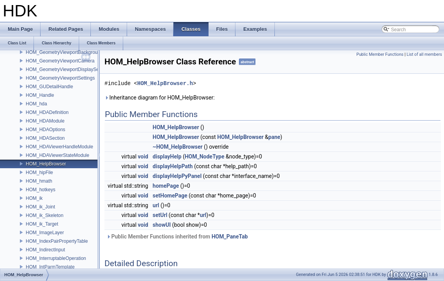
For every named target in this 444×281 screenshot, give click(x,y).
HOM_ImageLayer (45, 232)
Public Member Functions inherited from (177, 236)
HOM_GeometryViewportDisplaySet (63, 69)
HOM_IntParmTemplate (50, 267)
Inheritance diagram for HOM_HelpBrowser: (159, 97)
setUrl (160, 215)
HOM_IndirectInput (45, 250)
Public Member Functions (379, 54)
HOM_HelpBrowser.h (165, 83)
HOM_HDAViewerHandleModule (59, 146)
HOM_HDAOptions (45, 129)
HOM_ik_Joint (40, 207)
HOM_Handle (40, 95)
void (143, 156)
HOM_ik (34, 198)
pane (274, 137)
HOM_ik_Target (42, 224)
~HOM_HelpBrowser (178, 147)
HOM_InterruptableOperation (56, 258)
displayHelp (167, 156)
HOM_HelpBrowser (46, 164)
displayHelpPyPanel (177, 176)
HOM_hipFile (39, 172)
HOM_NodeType (205, 156)
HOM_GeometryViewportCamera (60, 61)
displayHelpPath (173, 166)
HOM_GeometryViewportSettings (60, 78)
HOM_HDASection (45, 138)
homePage (166, 186)
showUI (162, 225)
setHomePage (170, 195)
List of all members (424, 54)
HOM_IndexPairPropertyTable (57, 241)
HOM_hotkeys (40, 189)
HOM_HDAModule (45, 121)
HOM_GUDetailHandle (49, 86)
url (156, 205)
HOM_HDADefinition (47, 112)
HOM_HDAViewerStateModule (57, 155)
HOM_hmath (39, 181)
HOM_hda (36, 104)
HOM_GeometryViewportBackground (64, 52)
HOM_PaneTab (230, 236)
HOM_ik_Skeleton (45, 215)
